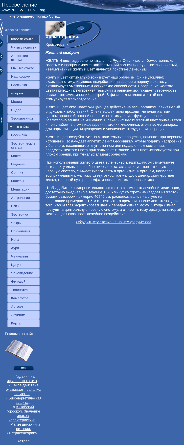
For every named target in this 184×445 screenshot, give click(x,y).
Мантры (17, 181)
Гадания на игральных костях (22, 378)
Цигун (16, 265)
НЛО (15, 206)
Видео (16, 110)
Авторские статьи (19, 58)
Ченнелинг (19, 256)
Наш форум (20, 76)
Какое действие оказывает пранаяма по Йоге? (23, 389)
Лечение (18, 315)
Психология (20, 231)
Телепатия (19, 290)
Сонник (17, 172)
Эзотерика (19, 214)
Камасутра (20, 298)
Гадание (18, 164)
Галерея (16, 93)
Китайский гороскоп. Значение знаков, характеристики (23, 413)
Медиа (16, 101)
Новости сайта (21, 39)
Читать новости (23, 47)
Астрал (17, 306)
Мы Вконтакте (22, 68)
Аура (15, 248)
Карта (15, 323)
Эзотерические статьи (23, 145)
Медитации (20, 189)
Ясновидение (22, 273)
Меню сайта (19, 127)
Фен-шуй (18, 281)
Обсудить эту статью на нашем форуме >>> (113, 222)
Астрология (20, 198)
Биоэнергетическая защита (25, 400)
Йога (15, 239)
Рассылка (19, 85)
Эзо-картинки (22, 118)
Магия (16, 156)
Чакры (16, 223)
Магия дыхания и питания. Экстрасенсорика (23, 428)
